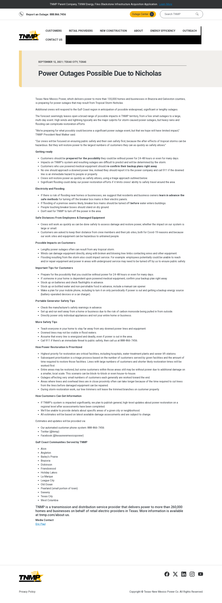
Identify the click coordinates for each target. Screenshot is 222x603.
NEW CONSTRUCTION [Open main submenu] (113, 30)
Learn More (165, 4)
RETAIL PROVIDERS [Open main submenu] (81, 30)
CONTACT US (54, 39)
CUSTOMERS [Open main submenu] (54, 30)
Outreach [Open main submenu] (190, 30)
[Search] (197, 14)
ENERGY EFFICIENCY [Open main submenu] (163, 30)
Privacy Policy (27, 591)
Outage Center (143, 14)
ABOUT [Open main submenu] (139, 30)
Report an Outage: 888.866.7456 (46, 14)
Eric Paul (40, 524)
